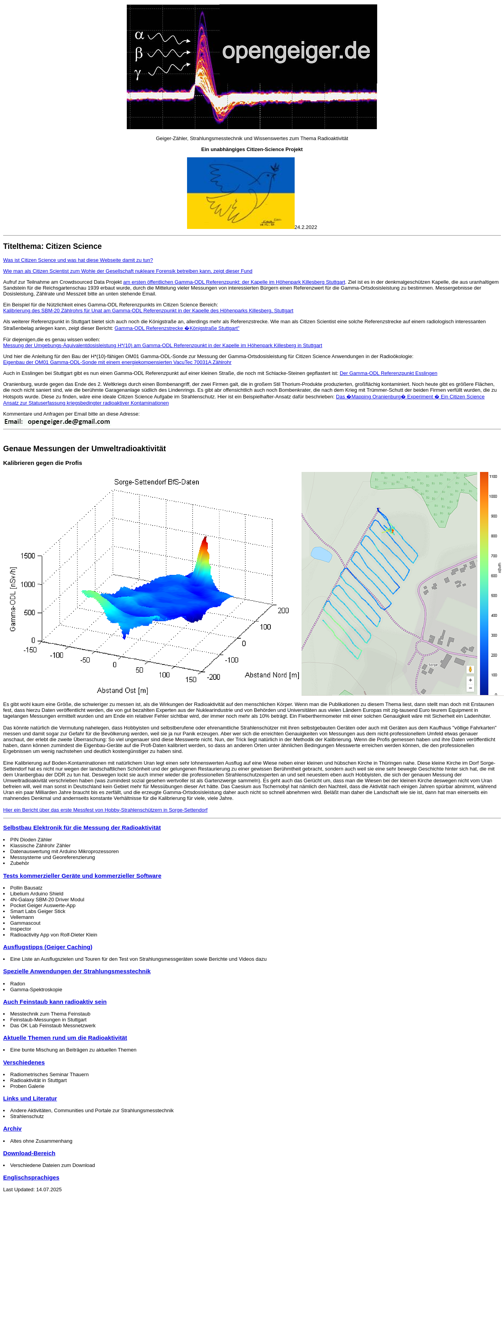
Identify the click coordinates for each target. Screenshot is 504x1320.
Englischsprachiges (31, 1177)
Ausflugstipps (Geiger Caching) (47, 947)
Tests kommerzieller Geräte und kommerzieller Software (82, 875)
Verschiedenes (24, 1062)
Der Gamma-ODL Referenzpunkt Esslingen (388, 373)
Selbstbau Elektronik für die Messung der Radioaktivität (82, 827)
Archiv (12, 1128)
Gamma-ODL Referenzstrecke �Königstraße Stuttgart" (177, 328)
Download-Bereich (29, 1153)
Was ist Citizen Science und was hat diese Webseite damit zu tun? (78, 260)
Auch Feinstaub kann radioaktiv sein (54, 1001)
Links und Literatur (30, 1098)
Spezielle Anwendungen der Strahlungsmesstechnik (77, 971)
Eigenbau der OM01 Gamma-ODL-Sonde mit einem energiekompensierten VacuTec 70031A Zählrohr (117, 362)
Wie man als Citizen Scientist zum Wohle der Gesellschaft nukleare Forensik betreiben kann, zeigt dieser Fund (127, 271)
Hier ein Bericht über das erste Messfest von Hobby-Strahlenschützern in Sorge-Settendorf (105, 810)
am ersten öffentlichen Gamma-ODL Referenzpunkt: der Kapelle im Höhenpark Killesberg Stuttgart (234, 282)
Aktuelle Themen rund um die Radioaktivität (65, 1037)
